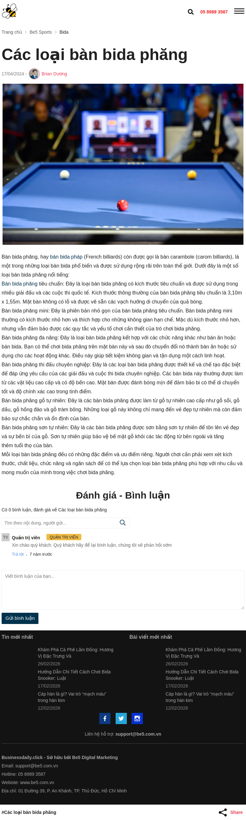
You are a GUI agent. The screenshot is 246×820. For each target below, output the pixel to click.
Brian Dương (54, 73)
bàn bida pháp (66, 257)
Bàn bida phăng (19, 283)
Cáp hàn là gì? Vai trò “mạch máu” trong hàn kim (72, 697)
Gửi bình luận (20, 618)
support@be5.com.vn (138, 734)
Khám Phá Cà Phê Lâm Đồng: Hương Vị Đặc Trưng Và (75, 653)
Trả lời (18, 554)
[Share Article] (231, 812)
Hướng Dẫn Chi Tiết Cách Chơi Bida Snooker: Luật (74, 675)
